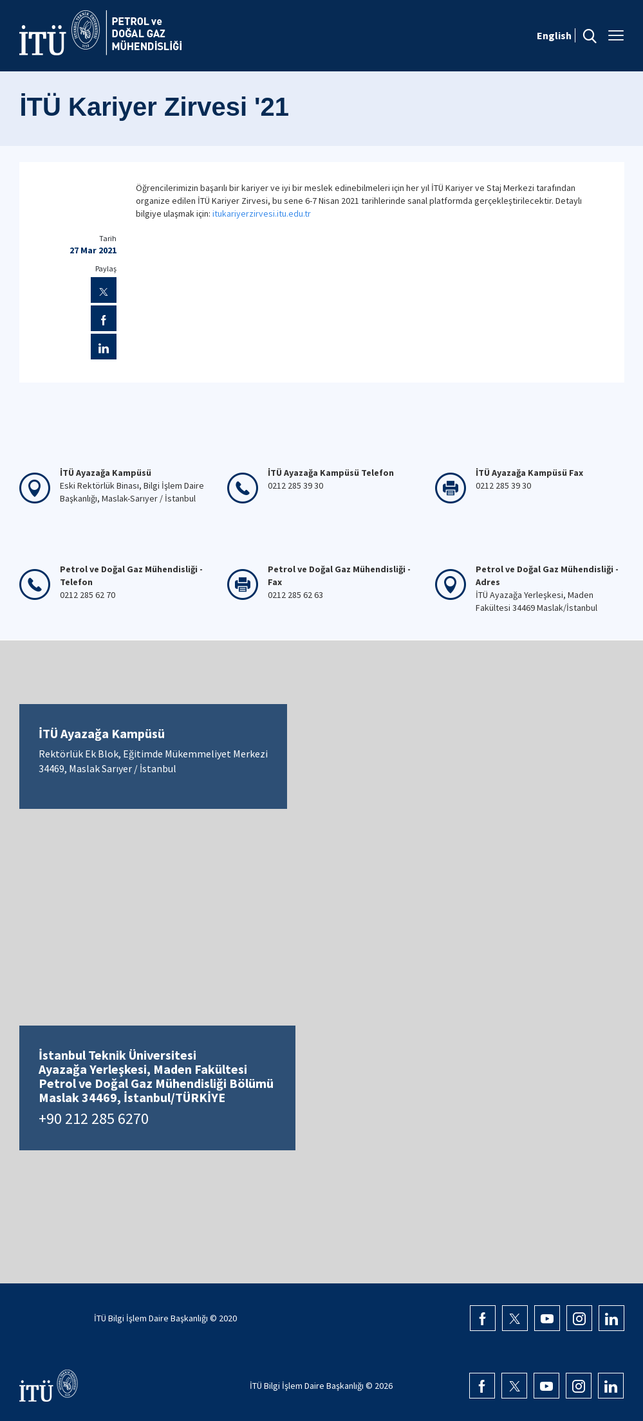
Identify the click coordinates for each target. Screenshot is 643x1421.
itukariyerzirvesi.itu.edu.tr (261, 213)
